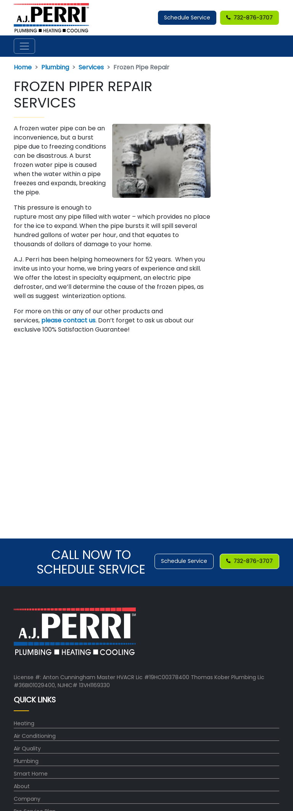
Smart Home (31, 773)
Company (27, 799)
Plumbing (55, 67)
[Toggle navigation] (24, 46)
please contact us (68, 320)
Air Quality (27, 748)
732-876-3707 (249, 17)
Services (91, 67)
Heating (24, 723)
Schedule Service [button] (187, 17)
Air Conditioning (35, 736)
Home (23, 67)
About (22, 786)
